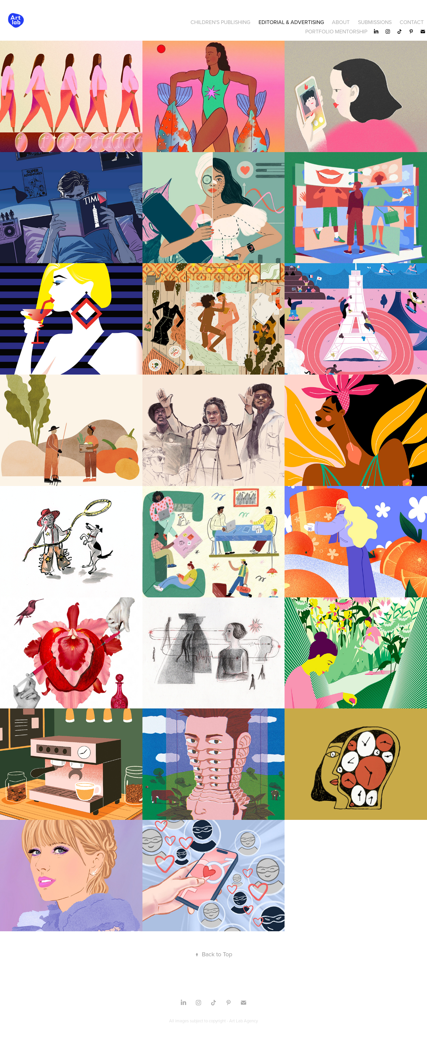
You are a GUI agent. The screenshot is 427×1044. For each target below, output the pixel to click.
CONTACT (412, 22)
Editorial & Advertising (291, 22)
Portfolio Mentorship (336, 31)
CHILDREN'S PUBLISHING (220, 22)
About (341, 22)
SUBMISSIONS (375, 22)
